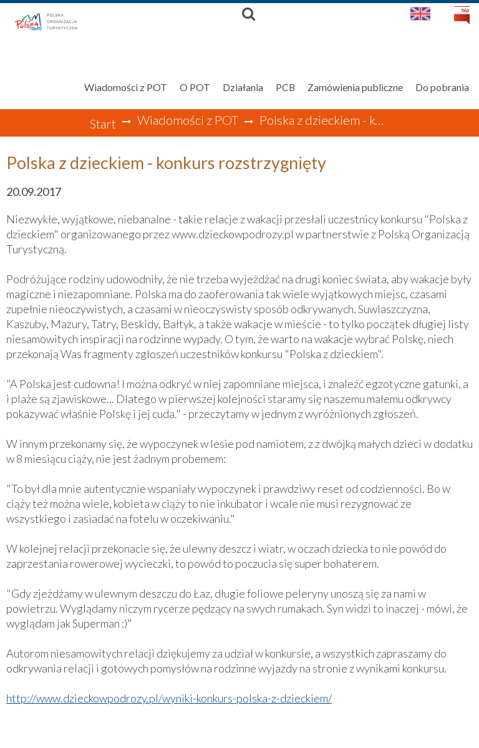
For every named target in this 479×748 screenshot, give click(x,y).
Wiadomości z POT (187, 119)
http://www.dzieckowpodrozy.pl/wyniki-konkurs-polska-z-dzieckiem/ (169, 698)
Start (102, 123)
